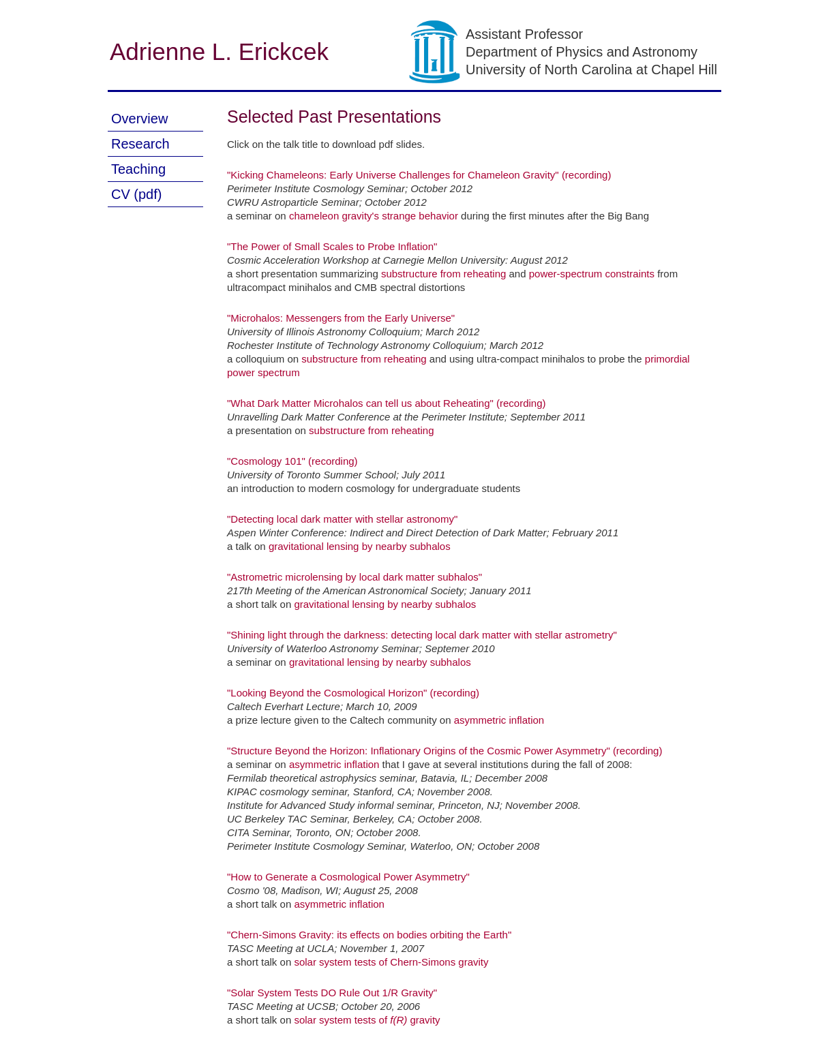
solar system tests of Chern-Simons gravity (391, 962)
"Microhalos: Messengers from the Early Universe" (341, 318)
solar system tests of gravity (367, 1020)
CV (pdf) (136, 194)
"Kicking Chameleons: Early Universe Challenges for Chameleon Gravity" (393, 175)
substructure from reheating (443, 273)
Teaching (138, 169)
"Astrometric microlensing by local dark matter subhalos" (354, 577)
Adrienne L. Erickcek (219, 51)
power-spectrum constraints (591, 273)
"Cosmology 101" (266, 461)
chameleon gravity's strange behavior (373, 215)
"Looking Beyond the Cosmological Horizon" (327, 692)
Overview (139, 118)
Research (140, 143)
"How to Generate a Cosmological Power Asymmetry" (348, 876)
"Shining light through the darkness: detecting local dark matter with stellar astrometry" (422, 635)
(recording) (587, 175)
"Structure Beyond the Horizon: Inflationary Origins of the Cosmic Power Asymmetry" (418, 750)
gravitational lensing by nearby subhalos (360, 546)
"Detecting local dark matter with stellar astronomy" (342, 519)
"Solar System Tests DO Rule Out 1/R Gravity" (332, 992)
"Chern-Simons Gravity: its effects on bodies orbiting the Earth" (369, 934)
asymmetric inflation (499, 720)
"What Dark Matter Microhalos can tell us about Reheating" (360, 403)
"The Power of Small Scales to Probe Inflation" (332, 246)
